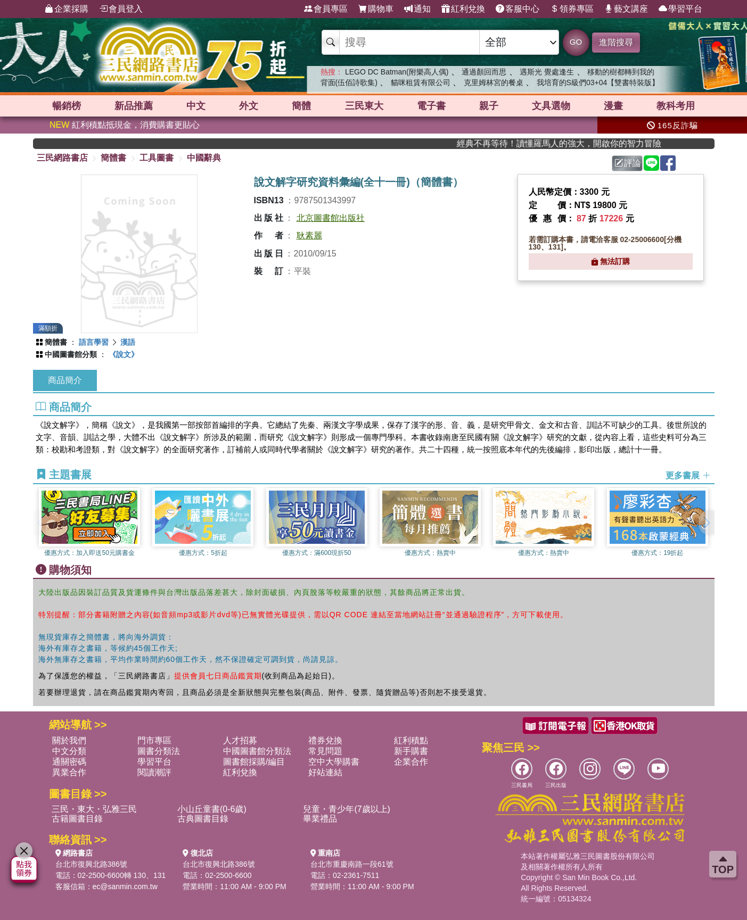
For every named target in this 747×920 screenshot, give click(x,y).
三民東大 (364, 106)
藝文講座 (626, 9)
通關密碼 (69, 761)
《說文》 (123, 354)
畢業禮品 (320, 818)
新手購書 (411, 751)
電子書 (431, 106)
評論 (627, 163)
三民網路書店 (62, 157)
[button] (707, 522)
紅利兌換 (463, 9)
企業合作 (411, 761)
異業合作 (69, 772)
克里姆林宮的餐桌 (493, 82)
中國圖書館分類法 (257, 751)
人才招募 (240, 740)
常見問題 (325, 751)
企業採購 (66, 9)
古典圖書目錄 (202, 818)
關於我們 (69, 740)
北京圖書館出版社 (331, 217)
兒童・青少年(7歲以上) (346, 809)
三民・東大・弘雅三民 (94, 809)
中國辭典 (204, 157)
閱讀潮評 (154, 772)
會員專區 (326, 9)
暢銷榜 (66, 106)
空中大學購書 (333, 761)
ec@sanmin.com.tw (125, 886)
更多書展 (688, 474)
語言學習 (94, 342)
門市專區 (154, 740)
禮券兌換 (325, 740)
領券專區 (572, 9)
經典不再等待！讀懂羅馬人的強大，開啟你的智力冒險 (581, 143)
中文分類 (69, 751)
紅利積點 (411, 740)
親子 (488, 106)
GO (576, 41)
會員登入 (121, 9)
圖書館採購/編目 (254, 761)
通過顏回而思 (484, 72)
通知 (417, 9)
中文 (196, 106)
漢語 (127, 342)
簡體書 (113, 157)
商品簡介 (65, 380)
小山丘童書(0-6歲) (212, 809)
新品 (133, 106)
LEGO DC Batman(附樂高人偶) (396, 72)
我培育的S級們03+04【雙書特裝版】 (598, 82)
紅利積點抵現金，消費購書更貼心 (125, 124)
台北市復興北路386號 (91, 864)
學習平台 (680, 9)
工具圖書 (156, 157)
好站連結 (325, 772)
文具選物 (551, 106)
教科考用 (675, 106)
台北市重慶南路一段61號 (351, 864)
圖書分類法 (158, 751)
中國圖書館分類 (71, 354)
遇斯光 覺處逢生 (547, 72)
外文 (248, 106)
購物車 (375, 9)
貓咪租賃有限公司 (420, 82)
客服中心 (517, 9)
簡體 (301, 106)
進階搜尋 (616, 42)
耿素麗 (309, 235)
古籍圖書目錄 (77, 818)
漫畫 (613, 106)
